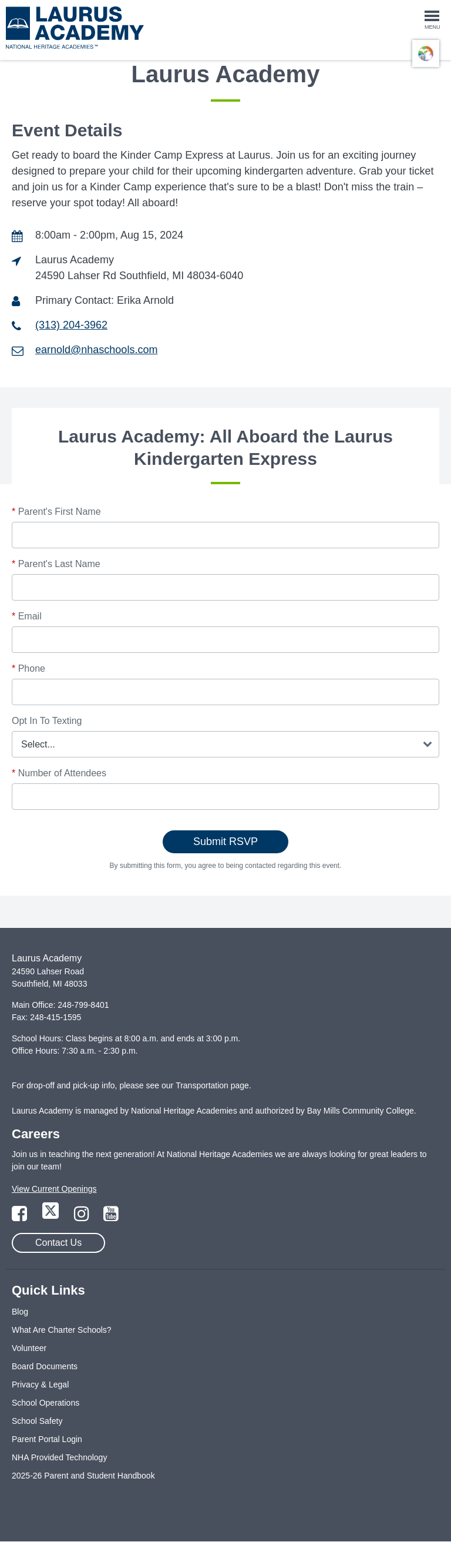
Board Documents (45, 1366)
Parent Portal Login (47, 1439)
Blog (20, 1311)
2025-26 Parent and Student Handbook (83, 1475)
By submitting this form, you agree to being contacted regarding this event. (226, 865)
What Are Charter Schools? (62, 1330)
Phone (28, 668)
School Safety (37, 1421)
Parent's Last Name (56, 564)
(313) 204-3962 (71, 325)
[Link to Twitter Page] (51, 1217)
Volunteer (29, 1348)
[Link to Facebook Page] (20, 1217)
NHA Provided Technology (59, 1457)
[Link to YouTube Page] (111, 1217)
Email (27, 616)
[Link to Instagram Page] (83, 1217)
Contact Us (58, 1243)
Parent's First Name (56, 512)
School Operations (45, 1402)
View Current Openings (54, 1189)
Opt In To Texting (47, 721)
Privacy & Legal (40, 1384)
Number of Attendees (59, 773)
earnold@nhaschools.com (96, 350)
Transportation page (212, 1085)
